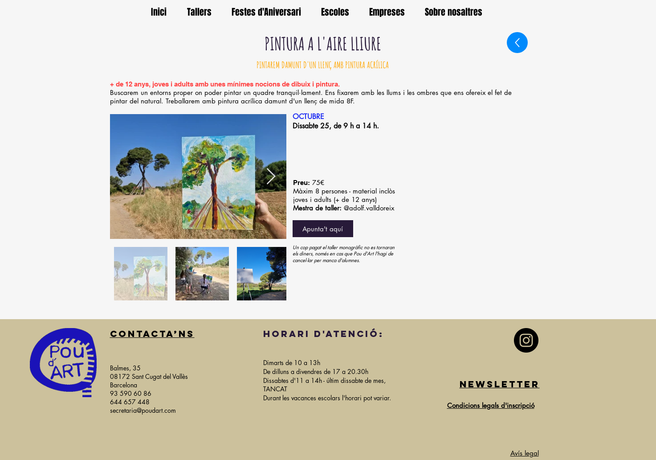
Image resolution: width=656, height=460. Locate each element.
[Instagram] (526, 340)
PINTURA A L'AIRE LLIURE (323, 43)
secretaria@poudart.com (143, 410)
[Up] (517, 42)
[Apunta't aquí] (323, 228)
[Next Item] (271, 176)
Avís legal (524, 453)
